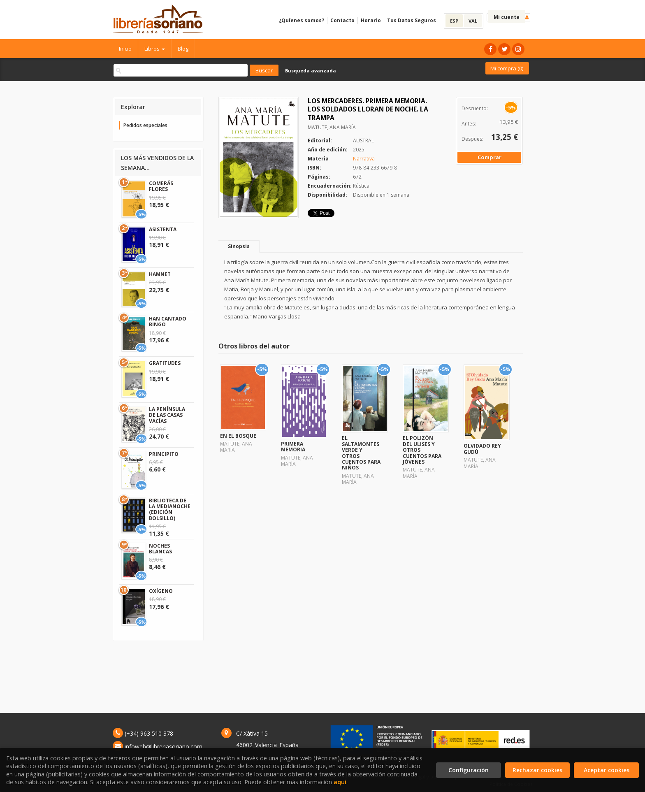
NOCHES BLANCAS (160, 548)
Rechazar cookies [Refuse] (537, 770)
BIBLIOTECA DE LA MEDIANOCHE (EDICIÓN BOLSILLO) (169, 509)
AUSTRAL (363, 140)
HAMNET (160, 274)
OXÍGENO (161, 591)
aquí (340, 782)
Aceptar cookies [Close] (606, 770)
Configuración (468, 770)
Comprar (489, 157)
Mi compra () (506, 68)
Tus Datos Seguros (411, 20)
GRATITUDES (165, 363)
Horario (371, 20)
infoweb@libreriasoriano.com (163, 746)
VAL (473, 21)
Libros (154, 48)
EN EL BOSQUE (238, 435)
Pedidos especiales (145, 125)
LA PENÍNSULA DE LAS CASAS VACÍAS (167, 415)
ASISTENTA (162, 229)
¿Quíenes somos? (301, 20)
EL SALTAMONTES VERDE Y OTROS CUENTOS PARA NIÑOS (361, 452)
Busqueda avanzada (310, 70)
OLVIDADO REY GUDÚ (482, 448)
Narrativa (364, 158)
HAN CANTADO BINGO (167, 321)
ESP (454, 21)
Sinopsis (239, 246)
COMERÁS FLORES (161, 186)
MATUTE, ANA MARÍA (332, 127)
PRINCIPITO (164, 454)
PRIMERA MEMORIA (293, 446)
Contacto (342, 20)
